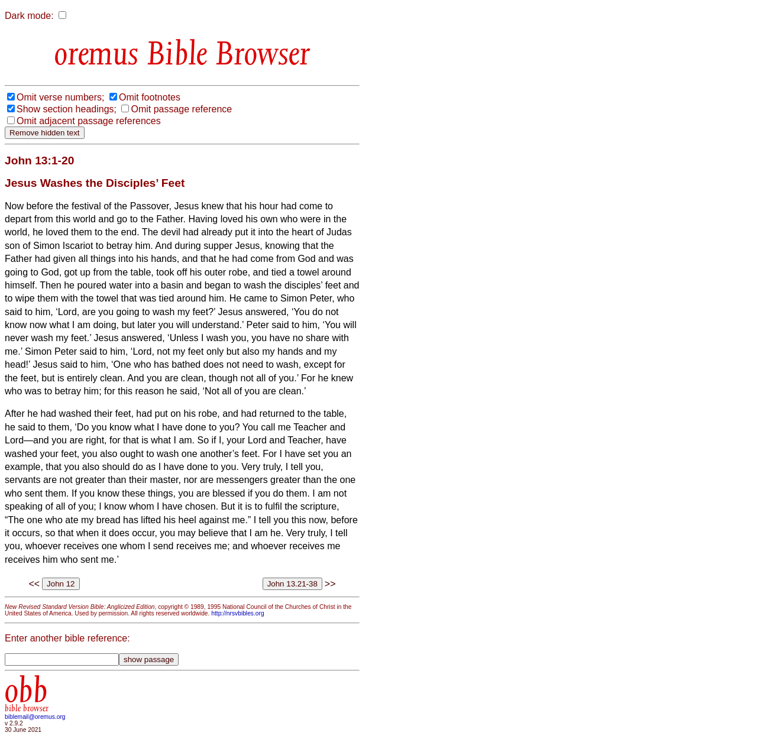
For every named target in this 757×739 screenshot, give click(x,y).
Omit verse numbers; (60, 97)
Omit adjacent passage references (89, 121)
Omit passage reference (181, 109)
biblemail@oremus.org (35, 717)
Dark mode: (29, 16)
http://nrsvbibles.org (237, 613)
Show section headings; (67, 109)
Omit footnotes (149, 97)
